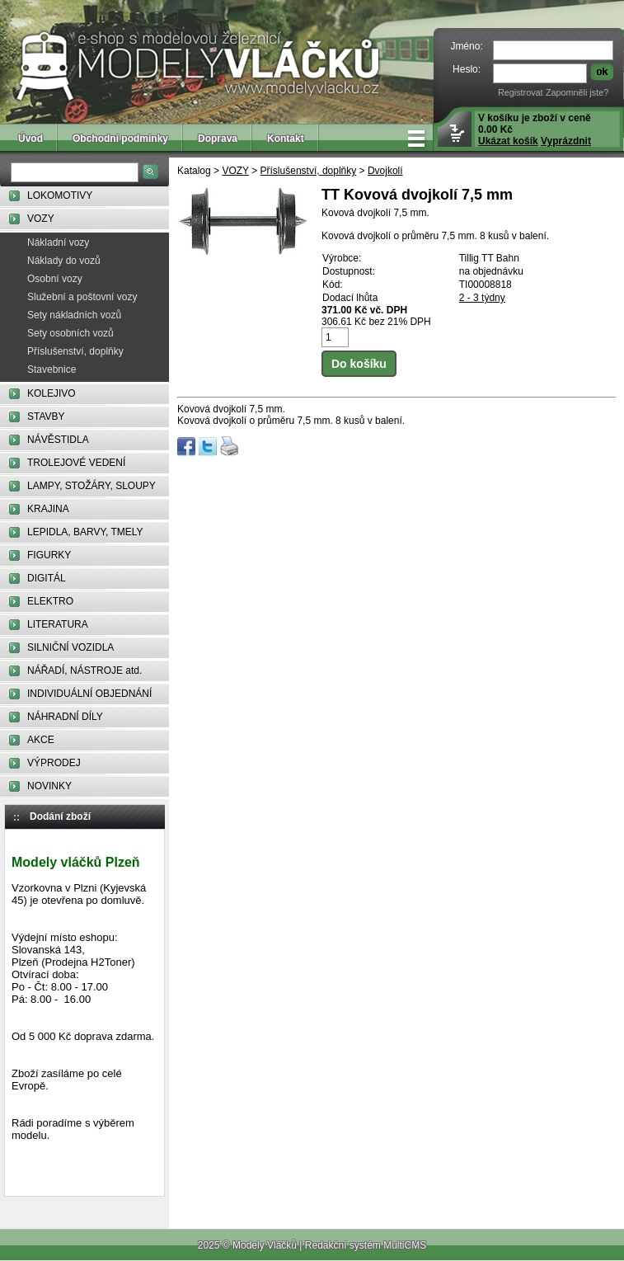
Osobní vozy (54, 279)
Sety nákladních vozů (74, 315)
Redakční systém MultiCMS (365, 1245)
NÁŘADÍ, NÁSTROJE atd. (84, 670)
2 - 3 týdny (482, 297)
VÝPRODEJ (54, 763)
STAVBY (46, 416)
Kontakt (285, 138)
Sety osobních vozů (70, 333)
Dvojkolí (385, 170)
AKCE (40, 740)
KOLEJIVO (51, 393)
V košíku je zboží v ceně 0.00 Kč (534, 129)
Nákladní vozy (58, 242)
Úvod (30, 138)
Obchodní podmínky (120, 138)
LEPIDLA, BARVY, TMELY (85, 532)
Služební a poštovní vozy (82, 297)
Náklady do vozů (64, 260)
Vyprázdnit (566, 141)
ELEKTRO (50, 601)
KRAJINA (48, 509)
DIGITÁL (46, 578)
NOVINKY (49, 786)
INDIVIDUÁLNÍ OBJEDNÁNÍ (89, 693)
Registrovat (520, 92)
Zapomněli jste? (577, 92)
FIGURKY (49, 555)
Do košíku (359, 363)
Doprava (217, 138)
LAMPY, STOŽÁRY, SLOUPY (91, 486)
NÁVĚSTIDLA (58, 439)
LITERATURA (57, 624)
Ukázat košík (508, 141)
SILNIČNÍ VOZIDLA (70, 647)
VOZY (40, 218)
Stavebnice (51, 369)
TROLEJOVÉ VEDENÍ (76, 462)
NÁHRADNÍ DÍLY (65, 716)
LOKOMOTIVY (59, 195)
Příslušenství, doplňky (75, 351)
